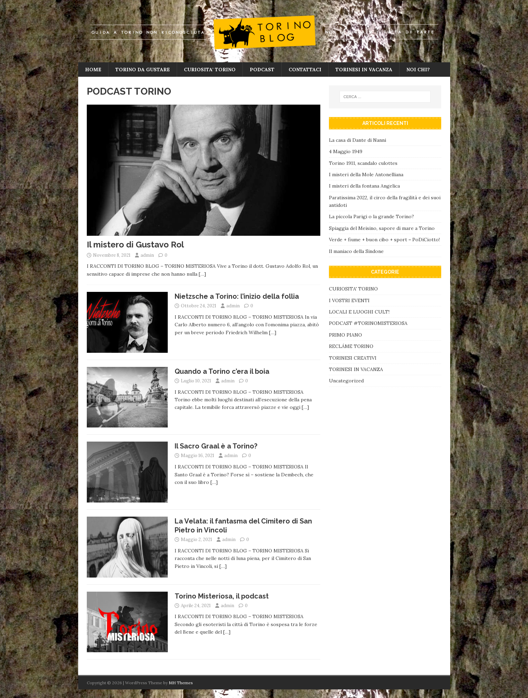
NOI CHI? (418, 69)
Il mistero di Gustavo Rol (135, 245)
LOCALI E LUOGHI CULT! (359, 312)
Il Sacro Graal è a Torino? (216, 446)
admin (147, 255)
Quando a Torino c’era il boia (222, 371)
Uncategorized (346, 381)
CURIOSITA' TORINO (353, 289)
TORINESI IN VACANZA (363, 69)
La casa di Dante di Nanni (357, 140)
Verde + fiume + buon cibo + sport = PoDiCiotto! (384, 239)
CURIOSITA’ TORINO (210, 69)
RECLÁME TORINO (351, 346)
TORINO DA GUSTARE (142, 69)
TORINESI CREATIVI (352, 358)
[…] (202, 274)
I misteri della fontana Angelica (364, 186)
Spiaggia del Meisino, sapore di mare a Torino (382, 228)
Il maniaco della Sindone (356, 251)
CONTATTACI (305, 69)
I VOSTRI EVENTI (349, 300)
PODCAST (262, 69)
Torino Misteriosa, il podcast (222, 596)
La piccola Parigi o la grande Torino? (371, 216)
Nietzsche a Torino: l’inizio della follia (237, 296)
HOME (93, 69)
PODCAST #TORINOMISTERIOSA (368, 323)
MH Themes (181, 682)
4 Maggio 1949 (345, 151)
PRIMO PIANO (345, 335)
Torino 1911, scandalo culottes (363, 163)
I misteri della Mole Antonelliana (366, 174)
